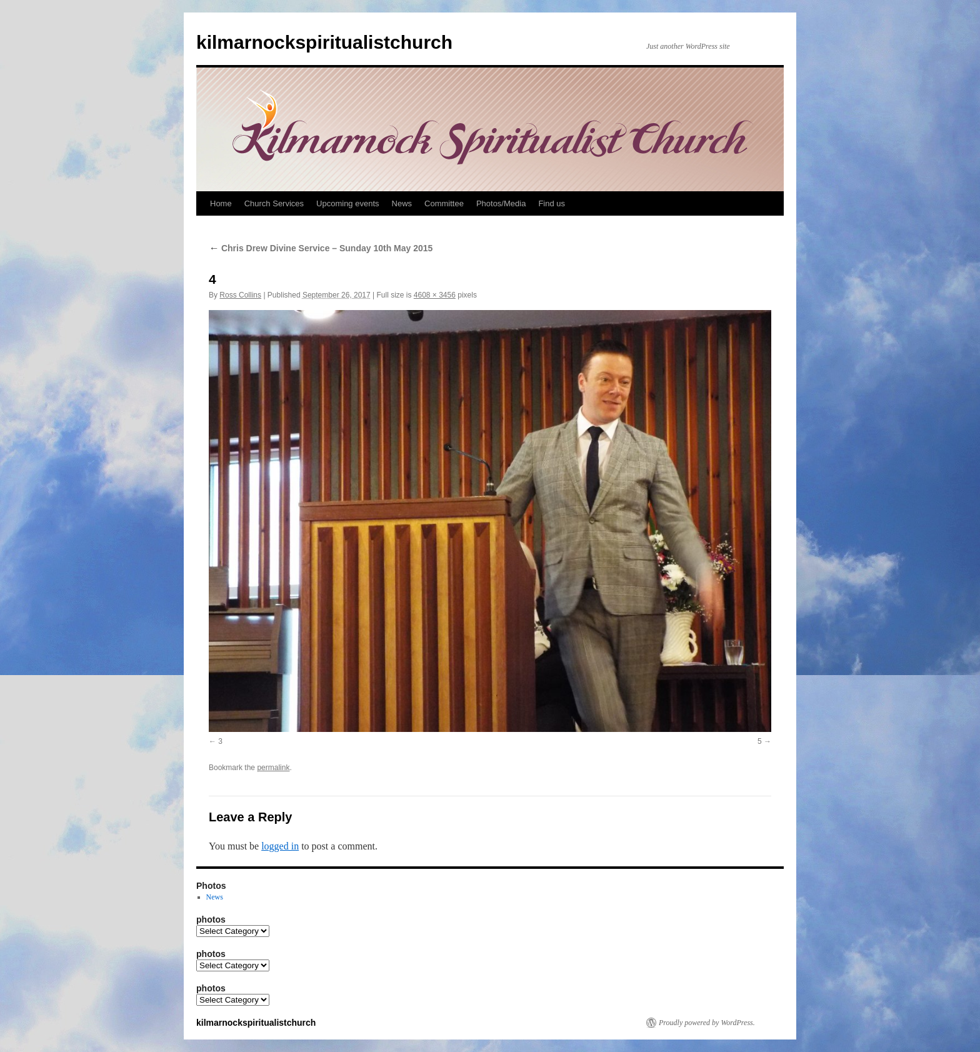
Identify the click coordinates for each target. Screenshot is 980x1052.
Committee (444, 203)
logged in (280, 846)
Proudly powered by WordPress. (707, 1022)
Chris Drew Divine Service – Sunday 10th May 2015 (320, 248)
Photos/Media (501, 203)
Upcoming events (347, 203)
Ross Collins (240, 295)
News (402, 203)
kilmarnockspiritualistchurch (324, 42)
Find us (551, 203)
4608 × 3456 (435, 295)
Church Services (274, 203)
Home (221, 203)
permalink (273, 767)
